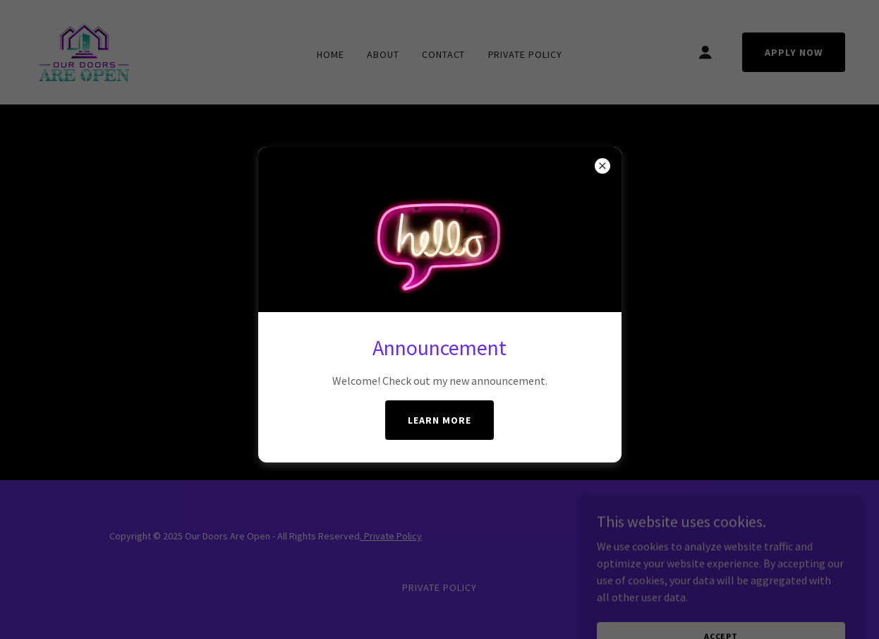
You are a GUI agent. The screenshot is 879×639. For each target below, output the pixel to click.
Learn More (439, 420)
